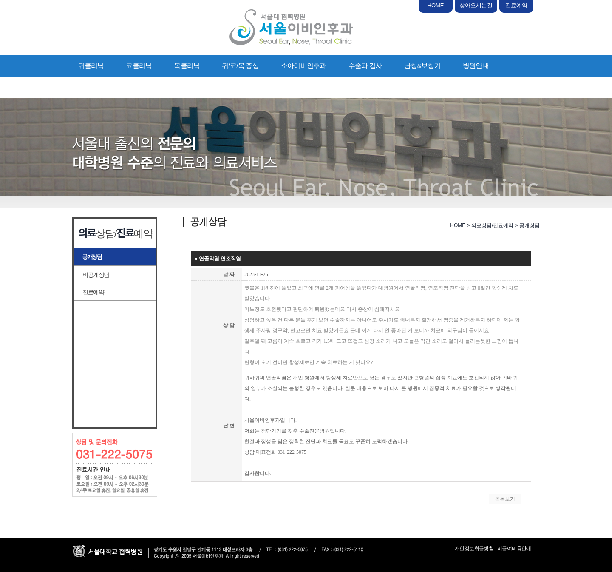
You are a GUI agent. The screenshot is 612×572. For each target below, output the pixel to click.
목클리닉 (187, 65)
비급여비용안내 (514, 549)
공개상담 (92, 257)
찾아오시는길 (476, 5)
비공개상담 (95, 274)
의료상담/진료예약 (104, 87)
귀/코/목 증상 (240, 65)
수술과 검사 (365, 65)
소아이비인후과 (303, 65)
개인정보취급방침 (474, 549)
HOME (436, 5)
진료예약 (516, 5)
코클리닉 (139, 65)
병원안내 (476, 65)
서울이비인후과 (291, 27)
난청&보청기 (422, 65)
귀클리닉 (91, 65)
